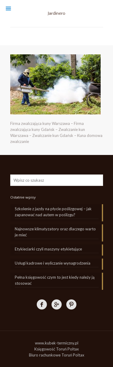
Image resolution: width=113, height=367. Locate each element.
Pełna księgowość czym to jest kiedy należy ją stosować (55, 280)
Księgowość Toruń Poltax (56, 349)
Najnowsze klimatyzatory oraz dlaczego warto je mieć (55, 231)
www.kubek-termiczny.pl (56, 343)
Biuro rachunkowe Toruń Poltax (56, 355)
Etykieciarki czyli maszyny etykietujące (48, 249)
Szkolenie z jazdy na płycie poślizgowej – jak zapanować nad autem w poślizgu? (53, 211)
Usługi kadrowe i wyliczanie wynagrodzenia (52, 263)
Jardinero (56, 13)
